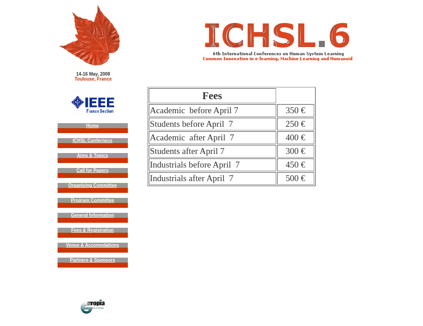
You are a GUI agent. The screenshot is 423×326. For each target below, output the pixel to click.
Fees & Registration (92, 230)
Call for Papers (93, 170)
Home (92, 125)
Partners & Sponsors (92, 260)
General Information (92, 215)
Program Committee (92, 200)
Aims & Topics (92, 155)
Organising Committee (92, 185)
